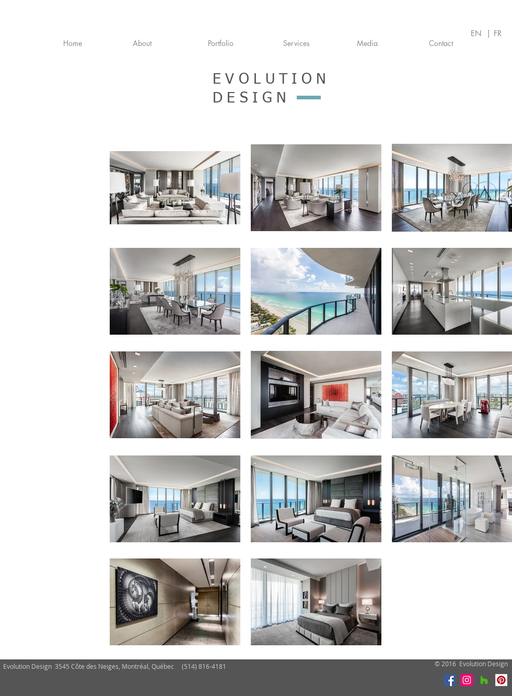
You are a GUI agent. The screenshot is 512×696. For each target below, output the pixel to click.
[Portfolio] (220, 43)
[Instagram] (467, 680)
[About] (142, 43)
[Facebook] (450, 680)
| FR (494, 33)
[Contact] (441, 43)
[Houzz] (484, 680)
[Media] (367, 43)
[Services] (296, 43)
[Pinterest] (501, 680)
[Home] (73, 43)
